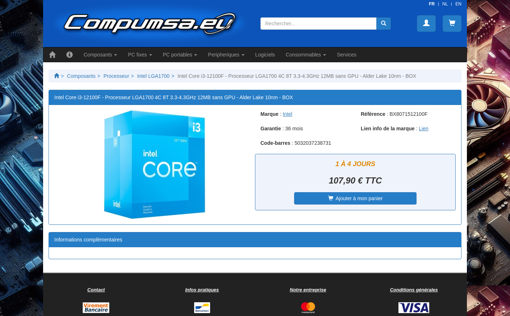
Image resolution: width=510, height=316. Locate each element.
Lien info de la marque (388, 128)
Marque (269, 114)
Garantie (270, 128)
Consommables (306, 55)
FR (432, 4)
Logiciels (265, 55)
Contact (96, 289)
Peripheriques (226, 55)
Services (346, 55)
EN (458, 4)
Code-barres (275, 143)
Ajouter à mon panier (355, 198)
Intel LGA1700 (153, 76)
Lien (423, 128)
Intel (287, 114)
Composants (100, 55)
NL (445, 4)
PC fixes (140, 55)
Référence (373, 114)
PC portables (180, 55)
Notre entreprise (308, 289)
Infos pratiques (202, 289)
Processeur (116, 76)
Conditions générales (414, 289)
